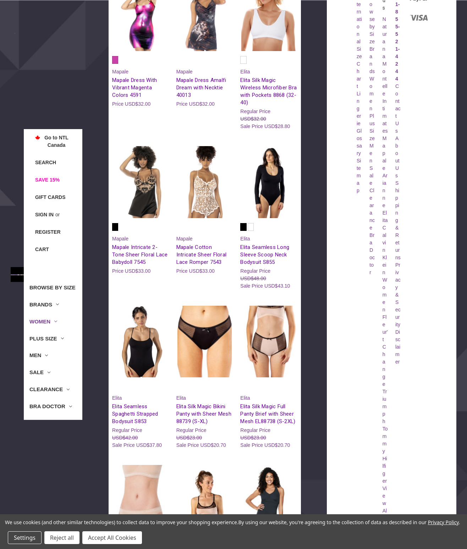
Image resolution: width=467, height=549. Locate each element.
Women (43, 321)
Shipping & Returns (398, 220)
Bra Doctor (50, 406)
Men (38, 355)
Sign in (44, 214)
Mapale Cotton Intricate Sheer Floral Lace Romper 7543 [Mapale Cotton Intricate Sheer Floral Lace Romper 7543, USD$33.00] (201, 254)
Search (45, 162)
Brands (44, 304)
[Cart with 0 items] (42, 249)
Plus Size (46, 339)
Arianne (385, 190)
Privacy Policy (443, 522)
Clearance (49, 389)
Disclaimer (397, 347)
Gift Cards (50, 197)
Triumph (385, 406)
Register (48, 232)
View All (385, 503)
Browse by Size (52, 287)
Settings (24, 538)
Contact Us (398, 108)
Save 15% (47, 180)
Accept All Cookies (112, 538)
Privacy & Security (398, 294)
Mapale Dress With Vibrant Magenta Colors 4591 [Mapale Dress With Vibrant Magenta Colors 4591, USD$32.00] (134, 87)
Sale (39, 372)
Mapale (385, 153)
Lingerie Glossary (359, 123)
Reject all (62, 538)
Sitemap (359, 175)
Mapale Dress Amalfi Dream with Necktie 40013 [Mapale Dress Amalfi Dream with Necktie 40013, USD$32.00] (201, 87)
